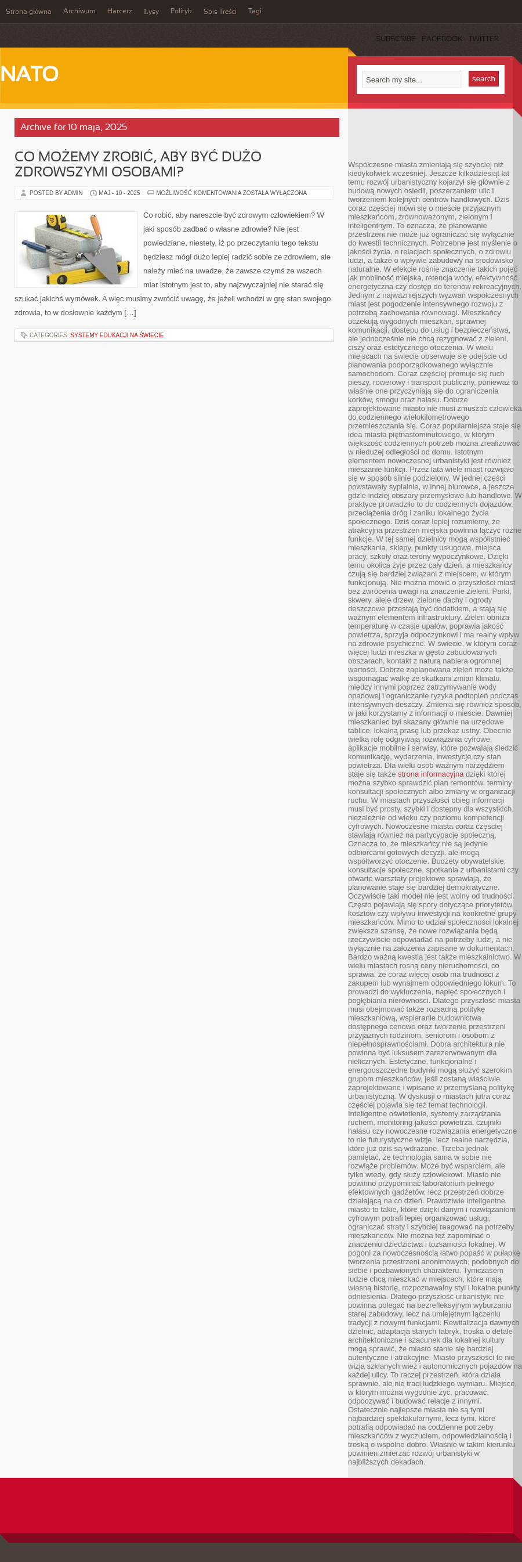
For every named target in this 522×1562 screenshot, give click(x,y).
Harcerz (119, 11)
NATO (29, 76)
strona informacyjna (430, 774)
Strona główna (29, 12)
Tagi (255, 11)
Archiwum (79, 11)
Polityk (181, 11)
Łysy (151, 12)
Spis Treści (220, 12)
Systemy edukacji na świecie (117, 335)
